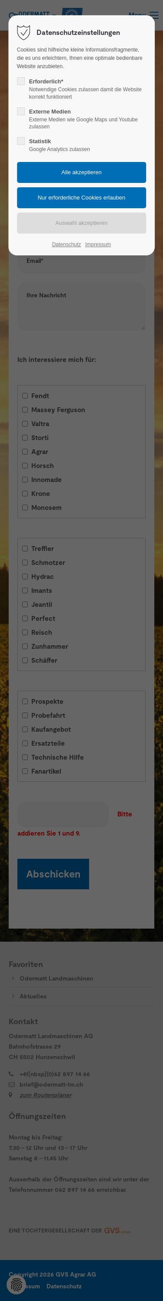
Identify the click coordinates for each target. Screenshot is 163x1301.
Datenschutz (66, 244)
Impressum (98, 244)
